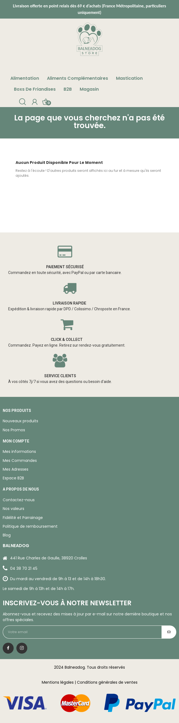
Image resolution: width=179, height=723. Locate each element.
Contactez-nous (19, 500)
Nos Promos (14, 430)
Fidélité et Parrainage (23, 517)
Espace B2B (13, 478)
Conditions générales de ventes (107, 682)
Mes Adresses (15, 469)
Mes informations (19, 451)
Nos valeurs (13, 508)
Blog (7, 535)
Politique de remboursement (30, 526)
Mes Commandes (20, 460)
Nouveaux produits (20, 421)
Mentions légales (58, 682)
